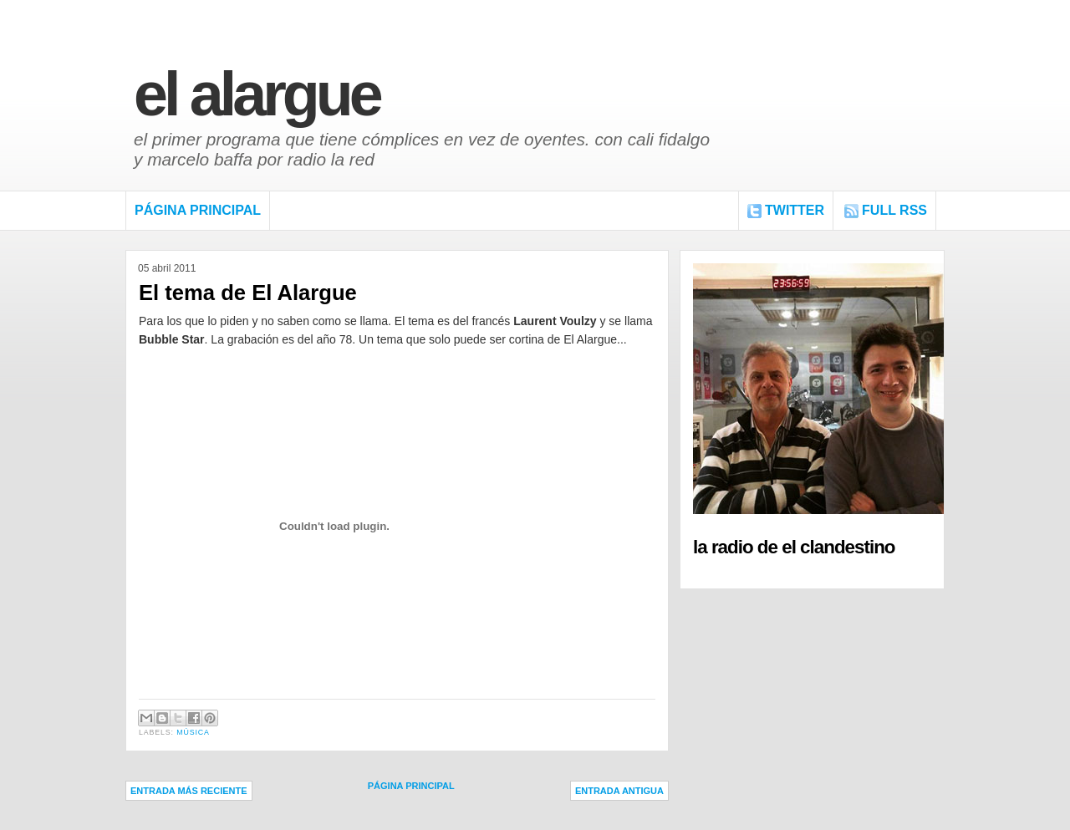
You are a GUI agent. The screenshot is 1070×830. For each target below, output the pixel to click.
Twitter (794, 210)
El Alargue (257, 94)
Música (193, 732)
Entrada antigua (619, 791)
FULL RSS (894, 210)
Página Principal (198, 210)
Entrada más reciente (188, 791)
